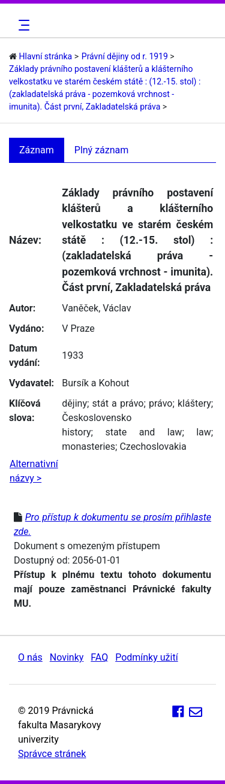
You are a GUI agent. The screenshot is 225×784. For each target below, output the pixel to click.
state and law (143, 432)
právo (160, 403)
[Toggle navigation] (22, 25)
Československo (96, 417)
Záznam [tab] (36, 150)
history (76, 432)
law (203, 432)
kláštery (194, 403)
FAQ (99, 657)
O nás (30, 657)
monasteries (88, 446)
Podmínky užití (146, 657)
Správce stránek (52, 753)
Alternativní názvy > (34, 471)
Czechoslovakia (152, 446)
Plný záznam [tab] (101, 150)
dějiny (74, 403)
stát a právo (118, 403)
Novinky (67, 657)
